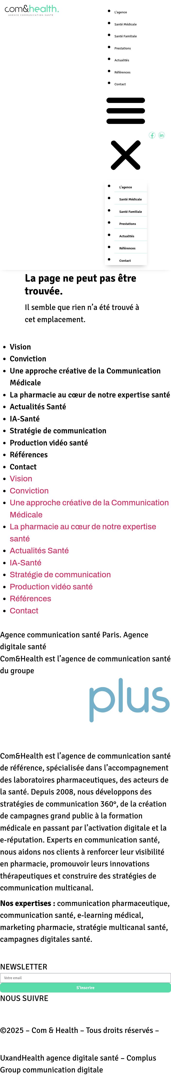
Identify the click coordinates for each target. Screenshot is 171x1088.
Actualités (121, 60)
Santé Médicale (125, 24)
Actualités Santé (38, 407)
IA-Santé (25, 419)
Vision (20, 347)
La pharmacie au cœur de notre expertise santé (90, 395)
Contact (120, 84)
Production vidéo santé (49, 443)
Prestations (122, 48)
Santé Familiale (125, 36)
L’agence (120, 12)
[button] (126, 134)
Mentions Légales (30, 1043)
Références (122, 72)
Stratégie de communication (58, 431)
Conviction (28, 359)
